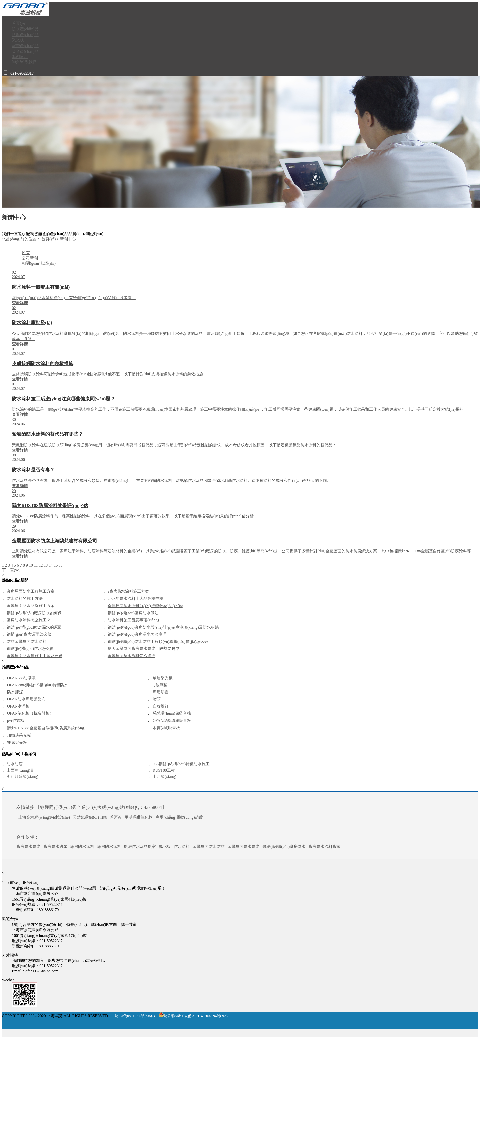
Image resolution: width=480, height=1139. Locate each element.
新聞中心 (67, 239)
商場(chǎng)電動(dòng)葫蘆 (179, 817)
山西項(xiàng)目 (20, 770)
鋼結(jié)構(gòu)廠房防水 (283, 846)
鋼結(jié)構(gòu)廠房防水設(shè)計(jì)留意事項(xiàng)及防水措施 (163, 627)
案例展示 (20, 57)
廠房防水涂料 (82, 846)
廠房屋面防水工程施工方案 (31, 591)
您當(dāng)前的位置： (21, 239)
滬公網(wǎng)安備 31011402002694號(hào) (193, 1016)
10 (31, 565)
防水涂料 (182, 846)
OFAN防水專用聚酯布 (26, 699)
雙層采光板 (17, 742)
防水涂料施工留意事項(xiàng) (133, 620)
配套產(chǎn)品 (25, 46)
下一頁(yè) (11, 570)
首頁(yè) (19, 23)
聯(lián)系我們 (24, 62)
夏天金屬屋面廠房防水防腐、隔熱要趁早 (143, 648)
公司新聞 (30, 258)
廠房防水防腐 (28, 846)
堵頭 (157, 699)
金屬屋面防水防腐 (209, 846)
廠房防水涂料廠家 (140, 846)
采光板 (18, 40)
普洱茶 (116, 817)
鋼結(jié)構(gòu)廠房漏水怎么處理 (137, 634)
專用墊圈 (161, 692)
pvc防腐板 (16, 720)
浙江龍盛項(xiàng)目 (24, 776)
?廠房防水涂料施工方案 (128, 591)
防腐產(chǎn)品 (25, 35)
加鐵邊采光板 (19, 735)
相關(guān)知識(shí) (39, 263)
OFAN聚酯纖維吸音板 (172, 720)
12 (41, 565)
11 (36, 565)
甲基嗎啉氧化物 (139, 817)
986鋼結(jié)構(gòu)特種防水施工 (181, 764)
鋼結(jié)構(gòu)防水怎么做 (30, 648)
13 (46, 565)
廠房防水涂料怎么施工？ (29, 620)
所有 (26, 253)
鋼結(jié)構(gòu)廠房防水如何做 (34, 613)
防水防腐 (15, 764)
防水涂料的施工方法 (25, 598)
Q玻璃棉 (160, 685)
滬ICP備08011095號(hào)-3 (135, 1016)
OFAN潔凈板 (18, 706)
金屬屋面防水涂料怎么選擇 (131, 656)
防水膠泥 (15, 692)
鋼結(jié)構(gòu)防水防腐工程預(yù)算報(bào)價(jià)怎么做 (158, 641)
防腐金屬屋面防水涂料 (27, 641)
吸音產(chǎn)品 (25, 51)
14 (51, 565)
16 (60, 565)
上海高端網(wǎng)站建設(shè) (44, 817)
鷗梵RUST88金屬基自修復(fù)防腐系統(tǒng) (46, 728)
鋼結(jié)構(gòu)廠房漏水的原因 (34, 627)
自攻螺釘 (161, 706)
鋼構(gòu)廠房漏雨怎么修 (29, 634)
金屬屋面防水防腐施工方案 (31, 606)
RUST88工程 (164, 770)
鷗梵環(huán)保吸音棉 (172, 713)
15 (56, 565)
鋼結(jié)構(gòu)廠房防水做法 (133, 613)
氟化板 (165, 846)
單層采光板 (163, 678)
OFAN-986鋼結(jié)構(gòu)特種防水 (37, 685)
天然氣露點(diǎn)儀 (90, 817)
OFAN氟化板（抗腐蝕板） (30, 713)
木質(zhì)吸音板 (166, 728)
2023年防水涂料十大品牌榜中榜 (135, 598)
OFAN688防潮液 (21, 678)
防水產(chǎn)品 (25, 29)
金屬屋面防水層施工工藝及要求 (34, 656)
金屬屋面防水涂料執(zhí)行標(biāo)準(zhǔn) (145, 606)
